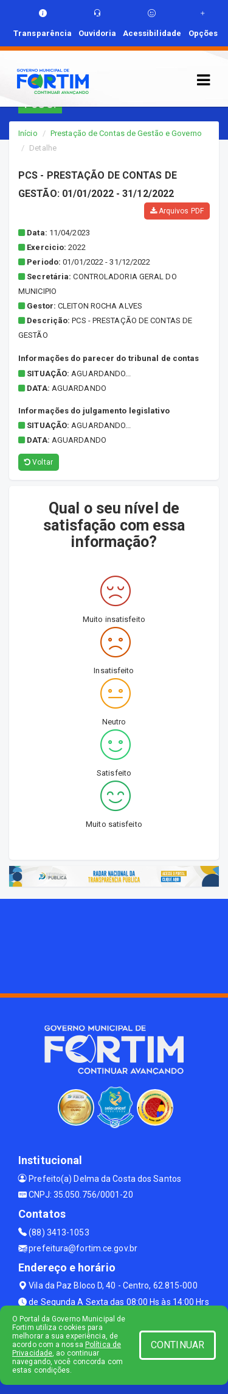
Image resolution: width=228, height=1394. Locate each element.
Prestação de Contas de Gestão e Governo (126, 133)
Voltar (38, 462)
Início (28, 133)
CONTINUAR (177, 1345)
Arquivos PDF (177, 211)
